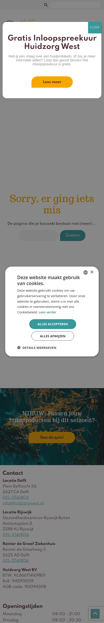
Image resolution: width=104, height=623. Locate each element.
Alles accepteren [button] (53, 324)
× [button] (91, 272)
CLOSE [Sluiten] (95, 27)
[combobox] (85, 272)
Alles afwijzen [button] (53, 336)
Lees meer (52, 82)
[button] (36, 347)
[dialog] (52, 311)
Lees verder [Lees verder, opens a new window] (48, 312)
